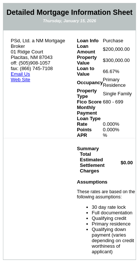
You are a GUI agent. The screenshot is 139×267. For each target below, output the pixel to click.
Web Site (20, 79)
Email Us (20, 74)
